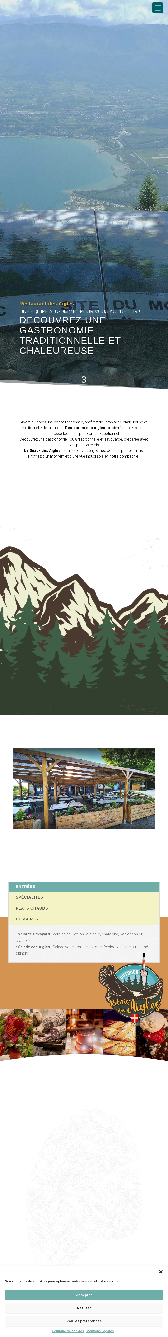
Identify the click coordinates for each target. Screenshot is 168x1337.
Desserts (27, 919)
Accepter (84, 1295)
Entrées (25, 887)
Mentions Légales (100, 1331)
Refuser (84, 1308)
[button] (161, 1271)
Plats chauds (32, 908)
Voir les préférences (84, 1321)
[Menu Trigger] (157, 7)
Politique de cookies (68, 1331)
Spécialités (29, 897)
